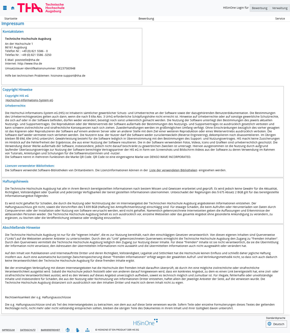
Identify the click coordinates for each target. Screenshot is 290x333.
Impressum (8, 329)
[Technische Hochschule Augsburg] (41, 8)
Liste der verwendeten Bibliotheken (173, 170)
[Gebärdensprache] (77, 329)
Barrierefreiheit (50, 329)
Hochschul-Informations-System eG (29, 100)
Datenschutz (27, 329)
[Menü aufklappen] (5, 8)
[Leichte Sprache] (67, 329)
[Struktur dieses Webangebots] (87, 329)
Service (278, 18)
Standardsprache (275, 318)
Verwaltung (280, 8)
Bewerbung (259, 8)
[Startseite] (13, 8)
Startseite (10, 18)
